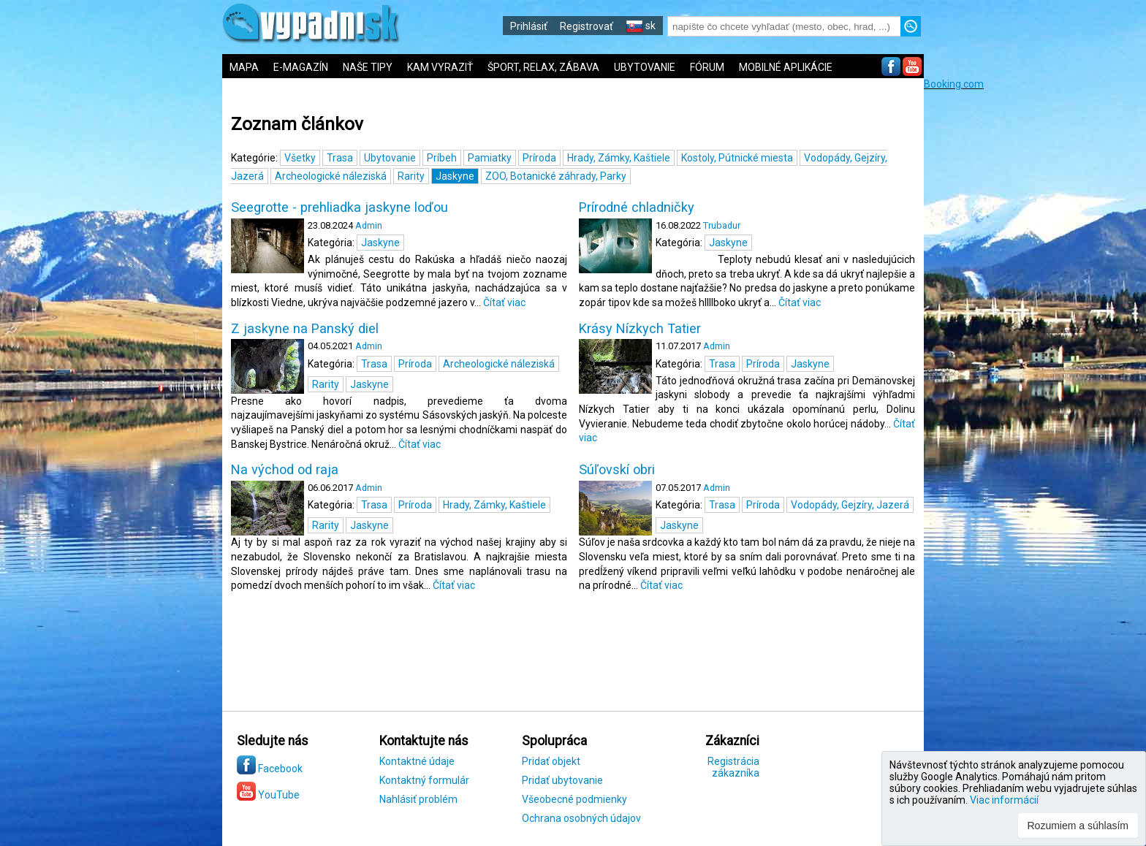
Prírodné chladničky (636, 207)
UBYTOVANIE (644, 67)
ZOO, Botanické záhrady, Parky (555, 176)
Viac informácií (1004, 800)
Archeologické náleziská (331, 176)
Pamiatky (490, 158)
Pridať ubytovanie (562, 780)
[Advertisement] (1033, 309)
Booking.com (954, 84)
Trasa (340, 158)
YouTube (268, 795)
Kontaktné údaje (417, 761)
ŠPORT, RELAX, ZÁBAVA (543, 67)
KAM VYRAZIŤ (440, 67)
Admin (368, 225)
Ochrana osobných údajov (581, 818)
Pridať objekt (551, 761)
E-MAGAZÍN (300, 67)
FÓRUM (707, 67)
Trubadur (721, 225)
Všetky (300, 158)
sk (641, 25)
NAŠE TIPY (367, 67)
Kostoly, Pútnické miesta (737, 158)
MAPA (244, 67)
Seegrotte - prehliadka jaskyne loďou (339, 207)
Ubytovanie (390, 158)
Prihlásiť (528, 26)
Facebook (270, 768)
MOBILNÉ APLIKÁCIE (785, 67)
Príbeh (442, 158)
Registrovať (586, 26)
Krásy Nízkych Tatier (640, 328)
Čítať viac (504, 302)
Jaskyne (455, 176)
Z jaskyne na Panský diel (305, 328)
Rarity (411, 176)
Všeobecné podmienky (574, 799)
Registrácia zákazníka (733, 767)
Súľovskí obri (617, 469)
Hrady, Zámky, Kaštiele (618, 158)
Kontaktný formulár (424, 780)
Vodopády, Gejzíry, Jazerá (850, 505)
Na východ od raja (284, 469)
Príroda (539, 158)
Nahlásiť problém (418, 799)
